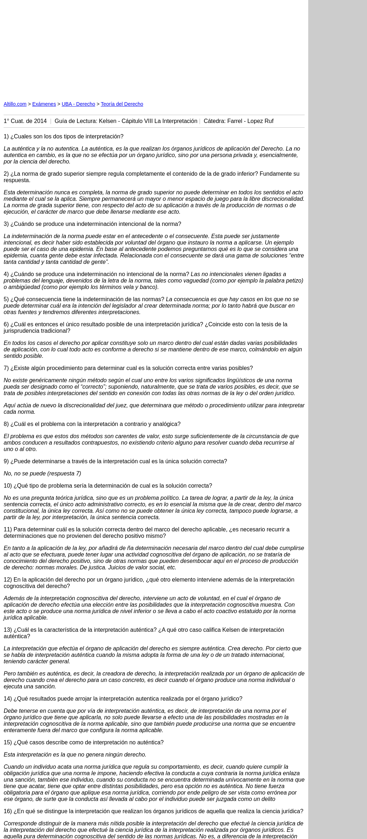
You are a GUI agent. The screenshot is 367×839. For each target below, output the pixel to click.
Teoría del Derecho (122, 104)
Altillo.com (15, 104)
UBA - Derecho (78, 104)
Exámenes (44, 104)
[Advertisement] (85, 48)
